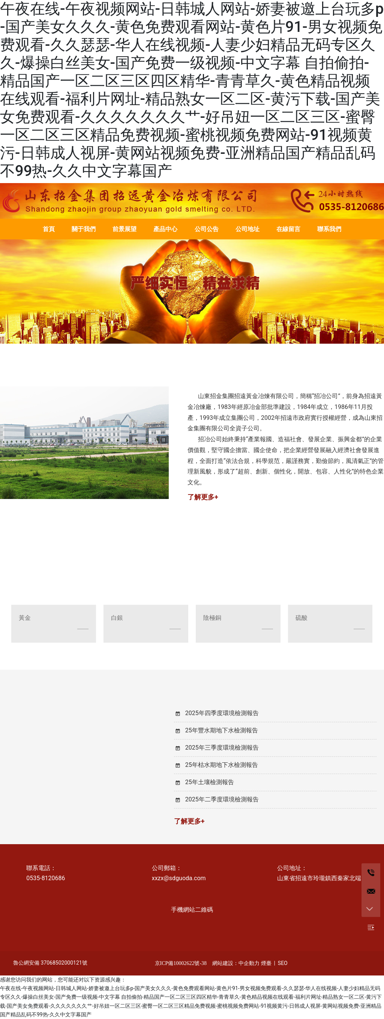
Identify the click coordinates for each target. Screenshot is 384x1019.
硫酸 (302, 617)
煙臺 (266, 963)
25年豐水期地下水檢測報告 (221, 730)
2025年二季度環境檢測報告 (222, 799)
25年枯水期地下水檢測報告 (221, 764)
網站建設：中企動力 (236, 963)
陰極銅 (212, 617)
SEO (283, 963)
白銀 (117, 617)
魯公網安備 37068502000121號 (50, 963)
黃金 (25, 617)
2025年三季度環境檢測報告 (222, 747)
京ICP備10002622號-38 (181, 963)
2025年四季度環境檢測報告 (222, 713)
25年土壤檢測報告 (209, 782)
